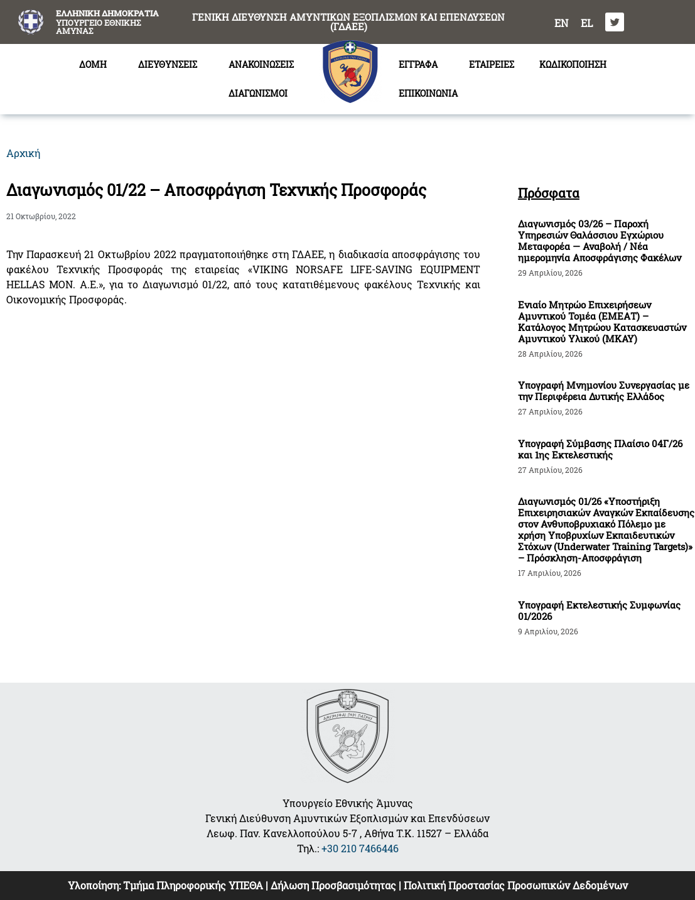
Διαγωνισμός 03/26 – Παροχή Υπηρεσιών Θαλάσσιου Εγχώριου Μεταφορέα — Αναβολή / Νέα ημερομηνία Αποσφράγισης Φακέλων (599, 240)
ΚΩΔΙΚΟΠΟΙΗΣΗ (572, 64)
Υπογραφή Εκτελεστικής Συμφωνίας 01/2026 (599, 610)
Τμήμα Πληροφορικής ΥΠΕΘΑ (193, 885)
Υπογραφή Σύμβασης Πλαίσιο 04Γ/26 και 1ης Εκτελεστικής (600, 449)
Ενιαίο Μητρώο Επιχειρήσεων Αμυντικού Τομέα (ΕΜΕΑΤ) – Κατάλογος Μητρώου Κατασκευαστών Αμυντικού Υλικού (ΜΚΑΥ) (602, 321)
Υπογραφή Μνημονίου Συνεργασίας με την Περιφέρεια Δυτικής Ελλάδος (603, 391)
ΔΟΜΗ (96, 64)
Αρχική (23, 153)
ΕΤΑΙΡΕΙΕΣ (491, 64)
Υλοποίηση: (95, 885)
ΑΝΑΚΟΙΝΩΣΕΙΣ (261, 64)
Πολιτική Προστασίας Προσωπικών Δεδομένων (516, 885)
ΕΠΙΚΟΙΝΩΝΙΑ (428, 93)
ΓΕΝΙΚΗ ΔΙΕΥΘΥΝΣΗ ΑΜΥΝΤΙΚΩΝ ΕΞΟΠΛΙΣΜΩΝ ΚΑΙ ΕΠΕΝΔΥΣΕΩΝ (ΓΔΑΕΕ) (348, 22)
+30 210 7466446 (360, 848)
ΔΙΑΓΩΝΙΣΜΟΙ (261, 93)
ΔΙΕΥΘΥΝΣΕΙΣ (170, 64)
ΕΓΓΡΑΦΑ (421, 64)
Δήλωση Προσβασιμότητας (333, 885)
